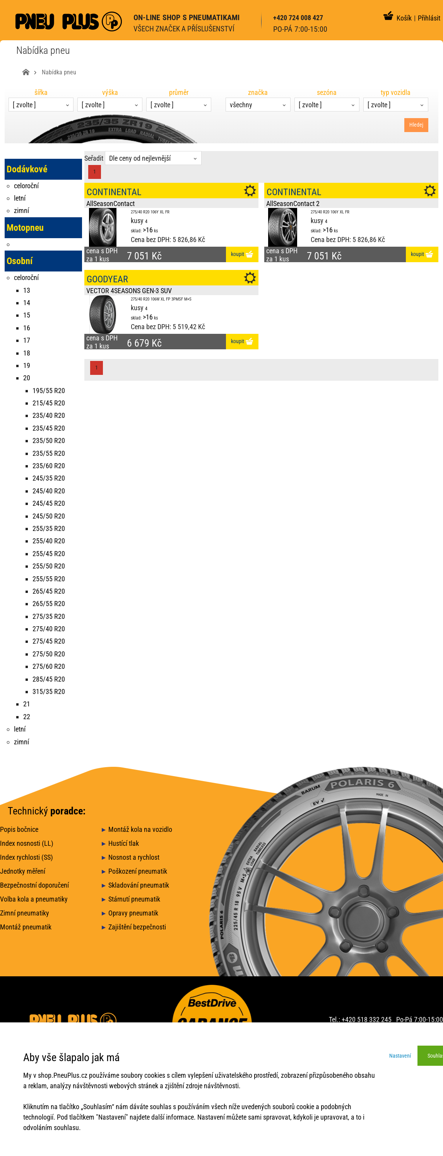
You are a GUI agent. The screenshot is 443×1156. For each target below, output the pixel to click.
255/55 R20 (48, 579)
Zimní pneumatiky (24, 913)
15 (26, 315)
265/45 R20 (48, 591)
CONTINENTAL (114, 192)
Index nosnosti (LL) (26, 843)
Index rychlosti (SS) (26, 857)
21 (26, 704)
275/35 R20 (48, 616)
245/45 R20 (48, 503)
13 (26, 290)
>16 (148, 230)
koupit (242, 254)
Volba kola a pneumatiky (34, 899)
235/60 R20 (48, 466)
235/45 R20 (48, 428)
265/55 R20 (48, 603)
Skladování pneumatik (138, 885)
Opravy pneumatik (133, 913)
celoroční (26, 186)
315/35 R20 (48, 691)
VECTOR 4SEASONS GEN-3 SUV (129, 291)
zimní (21, 210)
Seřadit (93, 158)
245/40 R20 (48, 491)
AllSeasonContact (110, 203)
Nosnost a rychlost (133, 857)
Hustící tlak (123, 843)
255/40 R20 (48, 541)
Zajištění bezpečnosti (137, 927)
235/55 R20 (48, 453)
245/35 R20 (48, 478)
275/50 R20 (48, 654)
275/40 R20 (48, 629)
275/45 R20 (48, 641)
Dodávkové (27, 169)
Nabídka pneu (59, 72)
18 (26, 353)
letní (20, 198)
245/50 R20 (48, 516)
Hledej (416, 125)
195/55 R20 (48, 390)
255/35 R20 (48, 528)
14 (26, 303)
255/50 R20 (48, 566)
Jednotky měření (22, 871)
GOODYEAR (107, 279)
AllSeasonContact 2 (293, 203)
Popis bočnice (19, 829)
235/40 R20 (48, 415)
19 (26, 365)
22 (26, 717)
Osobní (19, 261)
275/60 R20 (48, 666)
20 (26, 378)
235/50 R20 (48, 440)
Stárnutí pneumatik (134, 899)
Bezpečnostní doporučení (34, 885)
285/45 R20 (48, 679)
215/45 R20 (48, 403)
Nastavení (400, 1056)
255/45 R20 (48, 554)
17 (26, 340)
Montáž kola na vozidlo (140, 829)
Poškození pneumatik (137, 871)
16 (26, 328)
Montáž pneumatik (25, 927)
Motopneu (25, 227)
